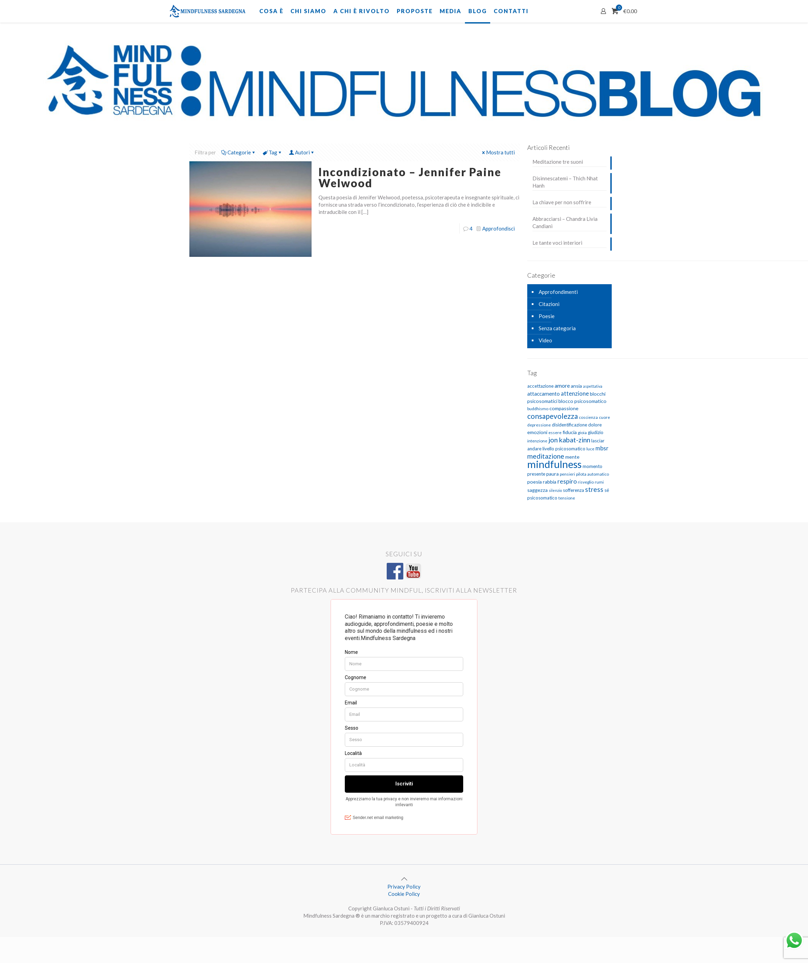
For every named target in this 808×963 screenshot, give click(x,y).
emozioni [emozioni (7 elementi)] (537, 432)
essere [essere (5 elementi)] (555, 432)
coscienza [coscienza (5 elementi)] (588, 417)
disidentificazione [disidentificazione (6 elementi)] (569, 425)
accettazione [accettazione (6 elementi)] (540, 386)
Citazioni (549, 304)
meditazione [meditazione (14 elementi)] (545, 456)
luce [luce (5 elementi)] (590, 448)
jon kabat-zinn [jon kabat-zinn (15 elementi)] (569, 439)
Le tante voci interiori (557, 243)
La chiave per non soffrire (561, 202)
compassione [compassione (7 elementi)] (563, 408)
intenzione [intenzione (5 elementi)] (537, 440)
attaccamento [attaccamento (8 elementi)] (543, 393)
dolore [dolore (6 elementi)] (595, 425)
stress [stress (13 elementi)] (594, 489)
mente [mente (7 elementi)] (572, 457)
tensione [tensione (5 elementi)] (566, 498)
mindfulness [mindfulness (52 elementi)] (554, 464)
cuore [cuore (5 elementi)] (604, 417)
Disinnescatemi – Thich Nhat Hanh (565, 182)
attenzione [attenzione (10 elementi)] (575, 393)
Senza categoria (557, 328)
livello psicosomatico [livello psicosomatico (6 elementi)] (563, 448)
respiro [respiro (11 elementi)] (567, 481)
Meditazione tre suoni (557, 162)
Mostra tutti (498, 152)
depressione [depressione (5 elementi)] (539, 425)
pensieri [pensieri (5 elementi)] (567, 474)
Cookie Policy (404, 894)
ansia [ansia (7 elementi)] (576, 386)
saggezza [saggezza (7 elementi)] (537, 490)
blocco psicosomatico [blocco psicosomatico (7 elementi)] (582, 401)
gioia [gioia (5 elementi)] (582, 432)
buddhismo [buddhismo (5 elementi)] (537, 408)
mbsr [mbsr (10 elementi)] (602, 448)
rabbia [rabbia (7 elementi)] (549, 482)
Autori (302, 152)
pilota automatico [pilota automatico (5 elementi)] (592, 474)
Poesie (547, 316)
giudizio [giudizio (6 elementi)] (595, 432)
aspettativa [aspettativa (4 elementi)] (592, 386)
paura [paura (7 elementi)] (552, 474)
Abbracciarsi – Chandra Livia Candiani (565, 222)
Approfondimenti (558, 292)
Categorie (238, 152)
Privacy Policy (404, 886)
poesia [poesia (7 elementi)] (534, 482)
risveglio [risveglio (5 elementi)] (586, 482)
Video (545, 340)
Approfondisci (498, 228)
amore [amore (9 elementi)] (562, 385)
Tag (272, 152)
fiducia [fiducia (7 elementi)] (570, 432)
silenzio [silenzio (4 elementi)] (555, 490)
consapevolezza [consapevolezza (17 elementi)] (552, 416)
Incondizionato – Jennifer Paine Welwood (409, 177)
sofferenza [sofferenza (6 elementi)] (573, 490)
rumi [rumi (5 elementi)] (599, 482)
